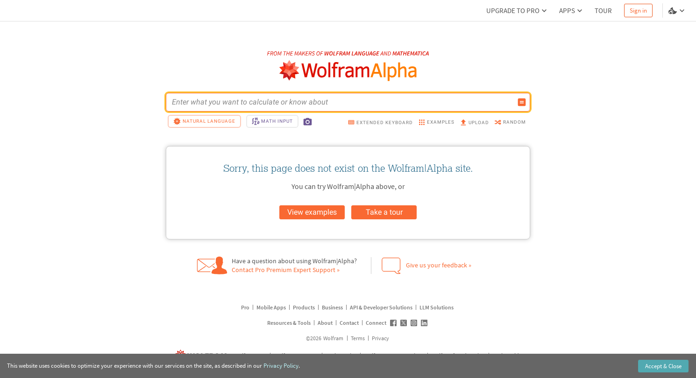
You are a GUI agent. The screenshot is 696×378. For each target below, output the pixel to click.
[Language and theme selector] (677, 11)
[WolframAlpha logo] (348, 70)
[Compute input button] (521, 102)
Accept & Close (663, 366)
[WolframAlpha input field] (342, 102)
